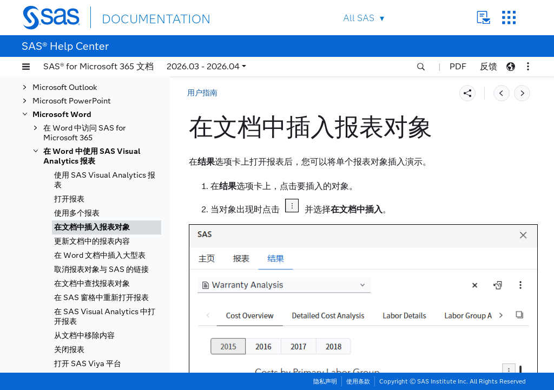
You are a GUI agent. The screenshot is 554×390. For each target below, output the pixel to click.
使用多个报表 (77, 213)
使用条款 (358, 381)
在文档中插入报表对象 (92, 227)
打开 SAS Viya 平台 (87, 363)
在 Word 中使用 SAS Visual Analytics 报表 (92, 156)
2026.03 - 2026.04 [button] (203, 66)
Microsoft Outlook (64, 87)
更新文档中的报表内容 (92, 241)
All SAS (358, 18)
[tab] (106, 227)
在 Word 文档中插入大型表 (100, 255)
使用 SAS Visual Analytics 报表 (104, 180)
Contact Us (483, 17)
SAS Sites (509, 17)
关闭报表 (69, 349)
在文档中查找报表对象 (92, 283)
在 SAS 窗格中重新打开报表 (101, 297)
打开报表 (69, 199)
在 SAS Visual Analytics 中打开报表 (104, 316)
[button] (26, 66)
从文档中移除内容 (84, 335)
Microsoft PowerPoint (71, 101)
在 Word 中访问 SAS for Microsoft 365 (84, 132)
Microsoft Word (61, 114)
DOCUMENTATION (141, 17)
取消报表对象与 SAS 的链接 (101, 269)
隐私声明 (325, 381)
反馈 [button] (488, 66)
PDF (458, 66)
